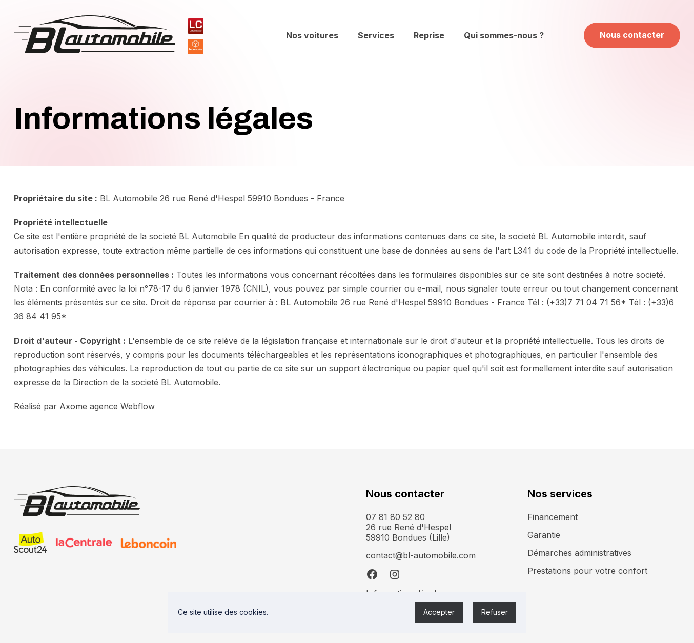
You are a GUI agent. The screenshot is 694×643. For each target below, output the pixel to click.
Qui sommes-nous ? (504, 35)
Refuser (494, 612)
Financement (552, 517)
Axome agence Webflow (107, 406)
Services (376, 35)
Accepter (439, 612)
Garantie (543, 535)
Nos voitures (312, 35)
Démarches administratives (579, 553)
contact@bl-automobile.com (421, 555)
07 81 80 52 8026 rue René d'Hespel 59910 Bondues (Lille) (408, 527)
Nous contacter (632, 35)
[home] (94, 35)
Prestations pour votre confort (587, 571)
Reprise (429, 35)
